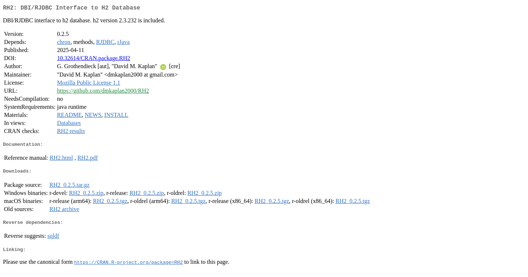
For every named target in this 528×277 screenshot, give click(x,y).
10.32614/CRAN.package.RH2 (93, 59)
